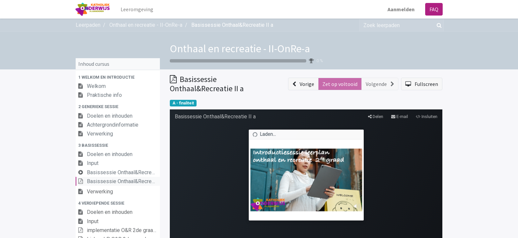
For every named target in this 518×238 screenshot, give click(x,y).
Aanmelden (400, 9)
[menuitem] (137, 9)
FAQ (433, 9)
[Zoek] (437, 25)
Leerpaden (88, 25)
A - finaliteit (183, 103)
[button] (118, 77)
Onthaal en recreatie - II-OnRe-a (240, 48)
